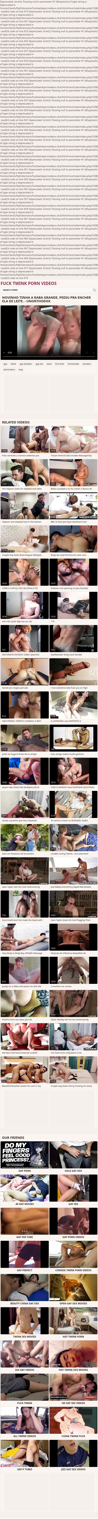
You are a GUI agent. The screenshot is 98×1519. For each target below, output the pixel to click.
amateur (87, 363)
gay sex (39, 363)
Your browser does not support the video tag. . (49, 332)
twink (13, 363)
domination (9, 369)
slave (49, 363)
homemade (73, 363)
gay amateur (26, 363)
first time (59, 363)
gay (5, 363)
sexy (21, 369)
